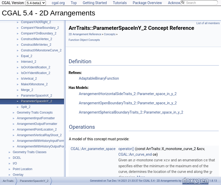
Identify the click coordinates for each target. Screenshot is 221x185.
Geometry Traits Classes (29, 152)
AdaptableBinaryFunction (99, 78)
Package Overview (147, 3)
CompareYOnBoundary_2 (38, 33)
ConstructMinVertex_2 (36, 45)
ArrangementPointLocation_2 (37, 129)
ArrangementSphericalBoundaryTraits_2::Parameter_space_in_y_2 (131, 112)
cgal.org (58, 3)
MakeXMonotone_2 (34, 84)
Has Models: (79, 88)
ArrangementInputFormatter (36, 118)
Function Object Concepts (84, 40)
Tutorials (120, 3)
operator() (126, 149)
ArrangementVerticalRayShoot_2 (39, 135)
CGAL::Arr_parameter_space (93, 149)
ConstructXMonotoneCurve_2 (41, 50)
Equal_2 (26, 56)
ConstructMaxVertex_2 (36, 39)
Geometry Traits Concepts (34, 112)
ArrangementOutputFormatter (37, 124)
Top (74, 3)
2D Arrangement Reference (85, 34)
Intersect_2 (28, 61)
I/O (15, 163)
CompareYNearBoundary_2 (40, 28)
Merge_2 (27, 90)
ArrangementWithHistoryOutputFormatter (45, 146)
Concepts (109, 34)
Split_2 (25, 107)
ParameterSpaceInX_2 (36, 95)
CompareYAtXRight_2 (36, 22)
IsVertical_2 (29, 78)
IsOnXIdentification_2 (35, 67)
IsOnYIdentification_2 (35, 73)
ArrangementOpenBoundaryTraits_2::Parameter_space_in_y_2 (128, 103)
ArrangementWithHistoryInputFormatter (43, 141)
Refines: (75, 73)
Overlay (18, 175)
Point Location (22, 169)
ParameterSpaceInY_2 (36, 101)
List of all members (208, 23)
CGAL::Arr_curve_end (135, 154)
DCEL (17, 158)
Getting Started (95, 3)
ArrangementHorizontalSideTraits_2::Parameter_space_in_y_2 (128, 94)
